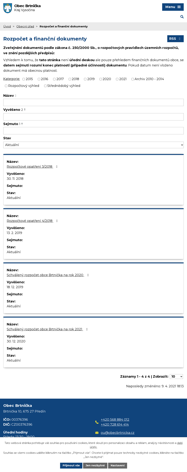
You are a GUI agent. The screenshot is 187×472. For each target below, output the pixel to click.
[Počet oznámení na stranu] (176, 376)
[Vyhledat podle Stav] (93, 145)
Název (8, 96)
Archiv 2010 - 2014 (149, 79)
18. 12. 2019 (15, 287)
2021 (123, 79)
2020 (107, 79)
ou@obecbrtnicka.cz (115, 433)
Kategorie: (11, 79)
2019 (91, 79)
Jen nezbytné (95, 465)
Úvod (7, 26)
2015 (29, 79)
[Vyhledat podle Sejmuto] (93, 130)
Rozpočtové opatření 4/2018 (33, 221)
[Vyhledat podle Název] (93, 102)
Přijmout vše (71, 465)
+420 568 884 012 (115, 420)
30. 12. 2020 (16, 341)
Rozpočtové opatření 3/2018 (33, 167)
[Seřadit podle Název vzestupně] (16, 95)
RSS (175, 39)
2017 (60, 79)
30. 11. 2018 (15, 179)
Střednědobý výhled (63, 86)
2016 (44, 79)
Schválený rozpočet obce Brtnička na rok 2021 (48, 329)
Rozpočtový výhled (23, 86)
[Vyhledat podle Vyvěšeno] (93, 116)
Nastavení (118, 465)
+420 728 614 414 (115, 425)
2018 (75, 79)
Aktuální (14, 198)
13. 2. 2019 (14, 233)
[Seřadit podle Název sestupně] (16, 96)
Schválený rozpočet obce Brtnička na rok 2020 (48, 275)
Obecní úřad (25, 26)
